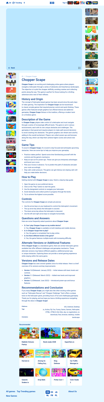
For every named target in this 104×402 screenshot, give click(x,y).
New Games (11, 396)
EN (47, 392)
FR (52, 395)
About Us (72, 391)
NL (47, 395)
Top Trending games (26, 391)
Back (11, 68)
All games (10, 391)
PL (56, 395)
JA (56, 392)
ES (52, 392)
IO (22, 76)
